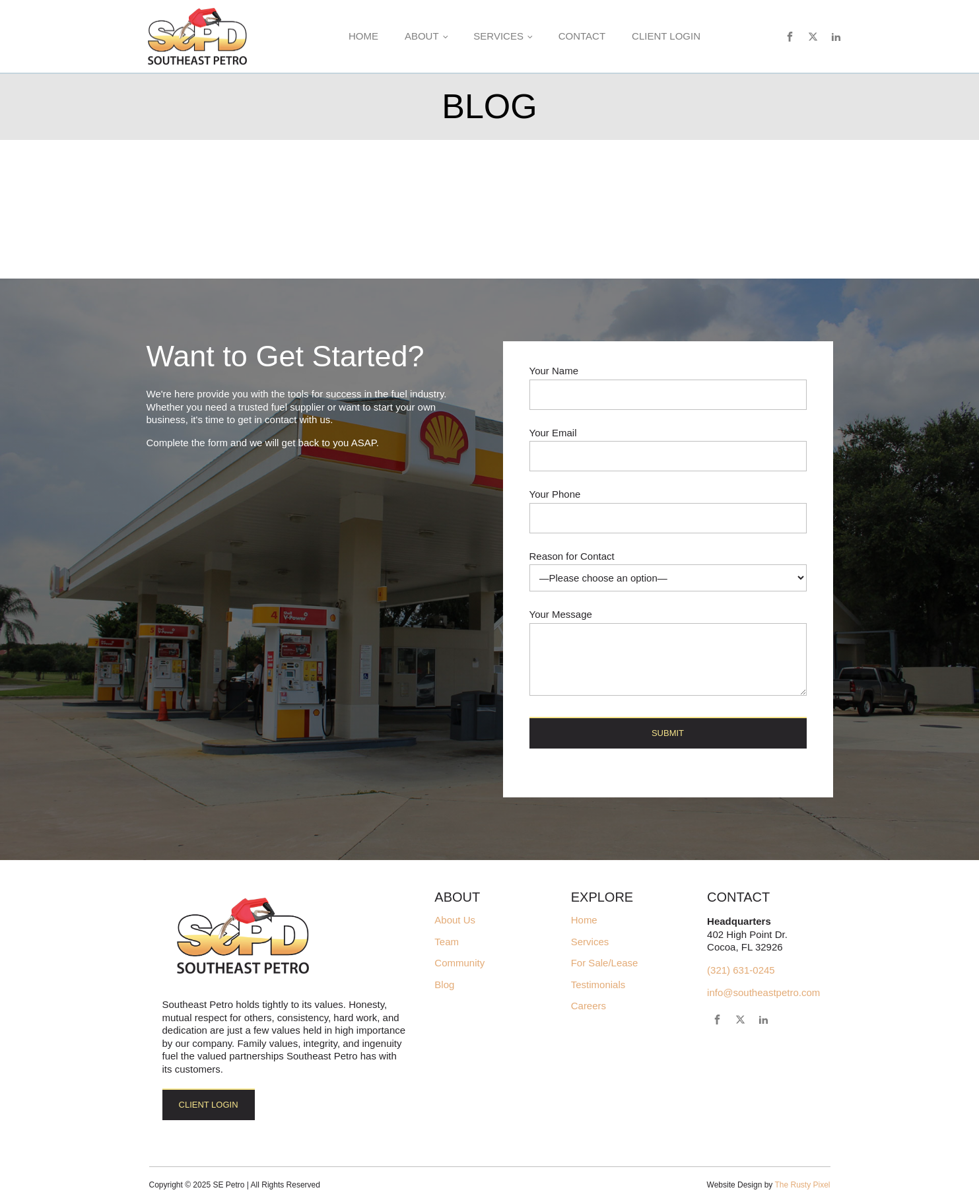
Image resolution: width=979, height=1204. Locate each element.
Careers (588, 1006)
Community (459, 963)
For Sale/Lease (604, 963)
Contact (581, 36)
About (422, 36)
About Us (454, 920)
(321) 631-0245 (741, 970)
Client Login (666, 36)
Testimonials (598, 985)
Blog (444, 985)
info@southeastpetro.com (763, 992)
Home (363, 36)
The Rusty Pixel (802, 1184)
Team (446, 942)
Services (498, 36)
